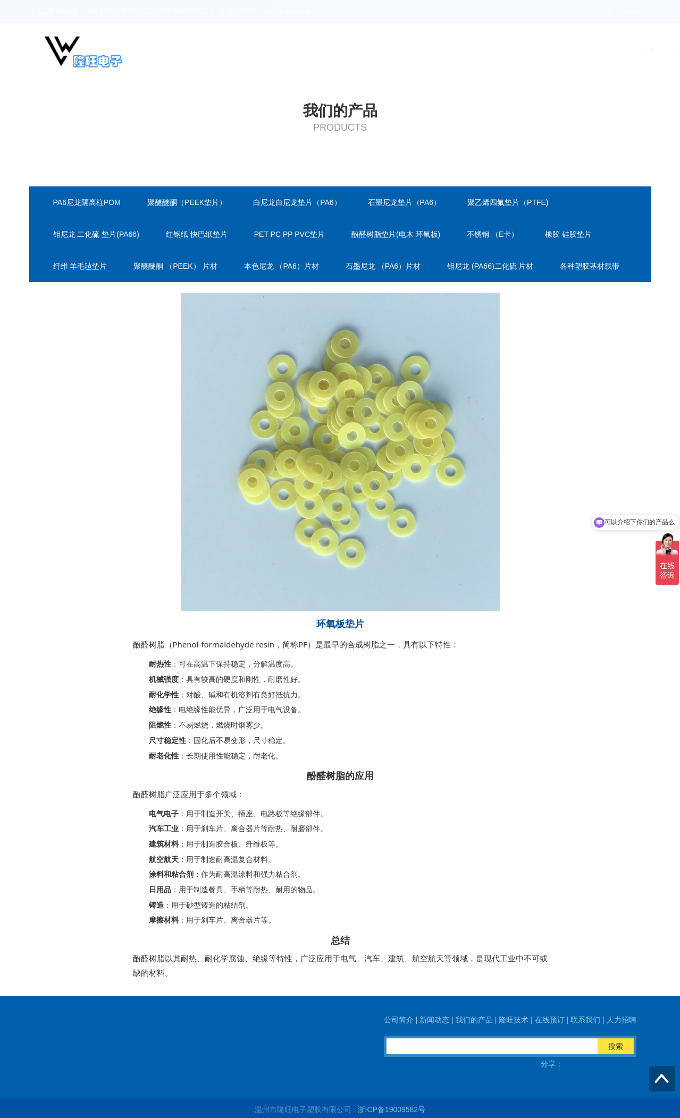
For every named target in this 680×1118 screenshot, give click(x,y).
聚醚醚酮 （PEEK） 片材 (175, 266)
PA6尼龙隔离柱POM (87, 202)
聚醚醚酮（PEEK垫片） (186, 202)
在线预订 (516, 50)
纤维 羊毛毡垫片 (80, 266)
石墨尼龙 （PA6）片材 (383, 266)
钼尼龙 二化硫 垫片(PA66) (96, 234)
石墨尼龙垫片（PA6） (404, 202)
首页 (260, 50)
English (631, 11)
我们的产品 (410, 50)
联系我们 (567, 50)
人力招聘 (618, 50)
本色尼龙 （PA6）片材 (281, 266)
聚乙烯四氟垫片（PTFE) (507, 202)
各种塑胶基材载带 (589, 266)
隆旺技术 (465, 50)
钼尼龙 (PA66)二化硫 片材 (490, 266)
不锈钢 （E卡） (492, 234)
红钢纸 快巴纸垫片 (197, 234)
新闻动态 (355, 50)
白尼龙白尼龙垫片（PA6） (297, 202)
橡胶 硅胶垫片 (568, 234)
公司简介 (304, 50)
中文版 (603, 11)
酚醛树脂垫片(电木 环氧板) (395, 234)
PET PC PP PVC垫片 (289, 234)
